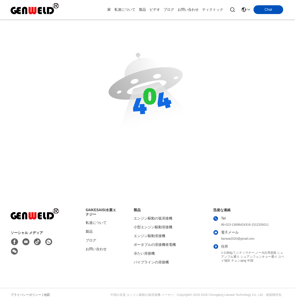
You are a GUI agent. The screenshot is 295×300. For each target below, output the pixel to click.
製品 (142, 9)
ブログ (169, 9)
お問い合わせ (188, 9)
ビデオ (154, 9)
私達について (124, 9)
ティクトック (212, 9)
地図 (47, 294)
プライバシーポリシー (26, 294)
